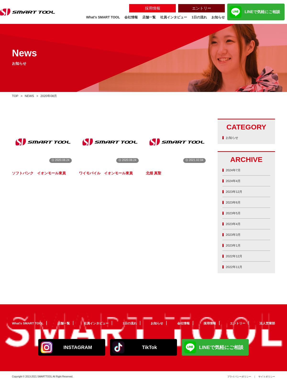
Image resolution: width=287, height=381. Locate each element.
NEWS (31, 96)
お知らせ (233, 137)
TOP (15, 96)
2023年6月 (234, 202)
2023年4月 (234, 224)
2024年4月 (234, 181)
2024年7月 (234, 170)
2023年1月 (234, 245)
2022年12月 (235, 256)
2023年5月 (234, 213)
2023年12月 (235, 191)
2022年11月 (235, 267)
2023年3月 (234, 234)
